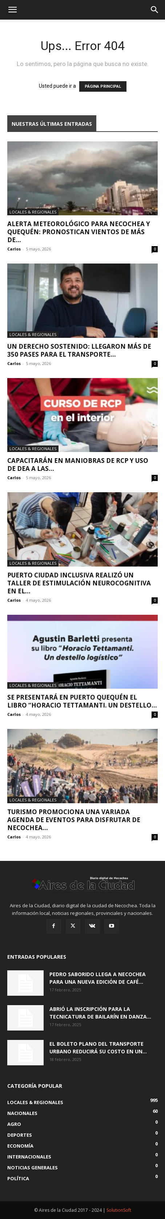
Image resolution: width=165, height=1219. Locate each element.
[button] (12, 10)
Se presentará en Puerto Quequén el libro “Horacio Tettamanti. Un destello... (82, 701)
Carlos (14, 249)
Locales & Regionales (32, 212)
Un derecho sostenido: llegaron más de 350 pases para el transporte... (79, 350)
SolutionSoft (118, 1210)
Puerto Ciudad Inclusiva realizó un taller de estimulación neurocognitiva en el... (79, 583)
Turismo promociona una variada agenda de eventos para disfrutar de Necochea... (73, 820)
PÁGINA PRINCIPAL (103, 86)
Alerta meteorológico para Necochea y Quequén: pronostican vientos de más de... (78, 232)
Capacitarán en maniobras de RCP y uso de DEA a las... (77, 464)
